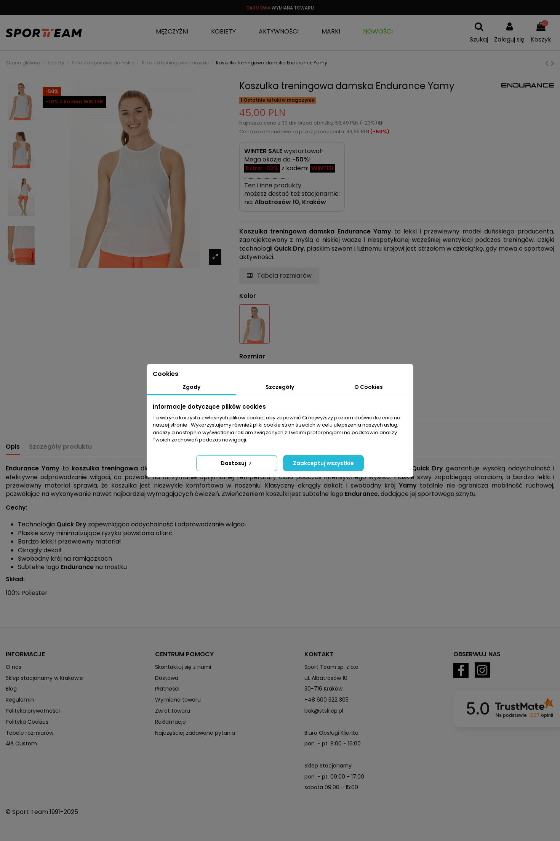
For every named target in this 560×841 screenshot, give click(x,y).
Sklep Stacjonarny (328, 765)
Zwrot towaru (172, 711)
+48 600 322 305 (326, 699)
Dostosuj (237, 463)
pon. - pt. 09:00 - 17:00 (334, 776)
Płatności (167, 688)
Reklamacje (170, 722)
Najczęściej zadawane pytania (195, 733)
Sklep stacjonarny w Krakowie (44, 678)
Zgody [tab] (191, 387)
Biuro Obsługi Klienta (331, 733)
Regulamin (20, 699)
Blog (11, 688)
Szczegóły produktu (60, 447)
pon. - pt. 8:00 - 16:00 (332, 743)
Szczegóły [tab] (280, 387)
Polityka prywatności (33, 711)
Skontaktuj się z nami (183, 667)
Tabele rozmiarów (29, 733)
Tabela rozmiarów (279, 275)
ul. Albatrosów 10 (325, 678)
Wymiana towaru (178, 699)
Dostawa (166, 678)
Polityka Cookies (27, 722)
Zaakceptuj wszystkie (323, 463)
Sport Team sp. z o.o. (332, 667)
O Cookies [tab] (368, 387)
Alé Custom (21, 743)
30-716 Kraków (323, 688)
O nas (13, 667)
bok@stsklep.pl (323, 711)
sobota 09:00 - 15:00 (331, 787)
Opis (13, 447)
